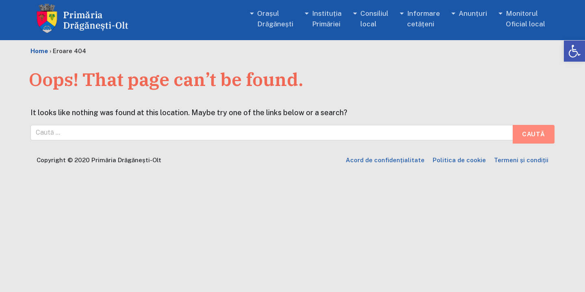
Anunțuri (473, 13)
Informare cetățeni (423, 18)
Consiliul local (374, 18)
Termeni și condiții (521, 160)
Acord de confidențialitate (385, 160)
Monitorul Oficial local (525, 18)
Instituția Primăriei (327, 18)
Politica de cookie (459, 160)
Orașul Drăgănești (275, 18)
